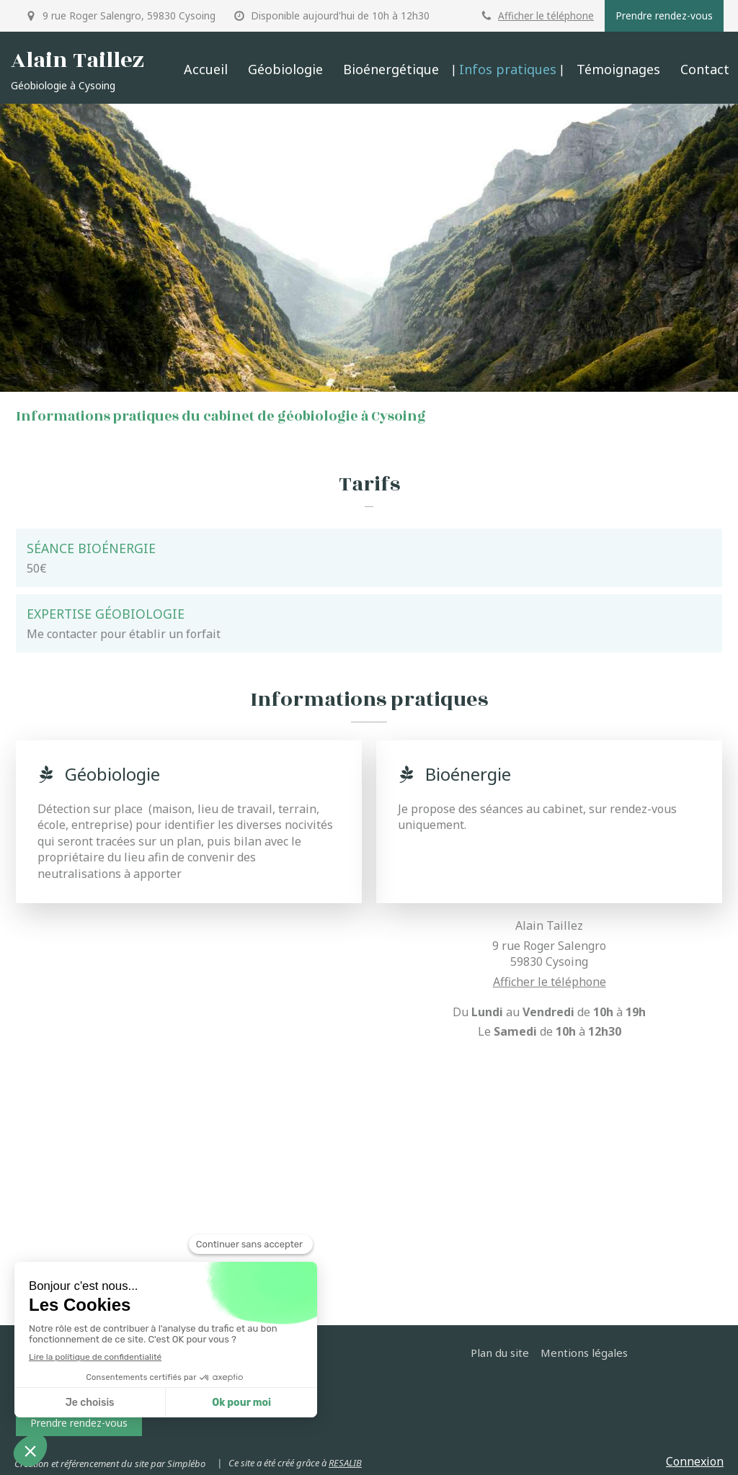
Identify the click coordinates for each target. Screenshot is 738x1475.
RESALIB (345, 1462)
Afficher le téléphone (546, 15)
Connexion (695, 1461)
